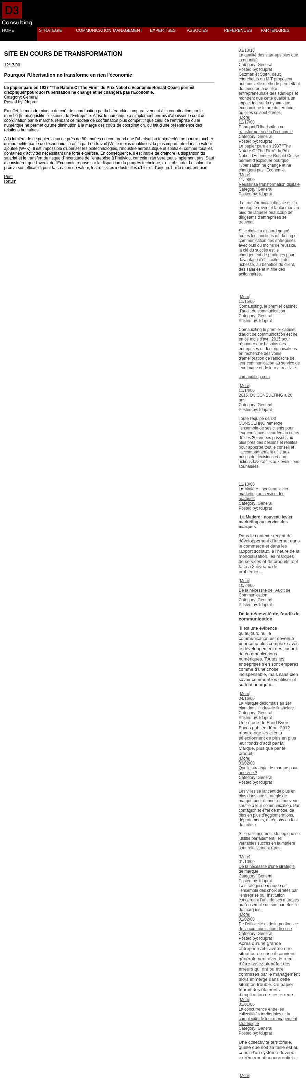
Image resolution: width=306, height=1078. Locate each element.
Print (8, 176)
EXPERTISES (163, 30)
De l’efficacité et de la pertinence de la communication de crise (268, 926)
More (244, 117)
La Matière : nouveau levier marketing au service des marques (263, 494)
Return (10, 181)
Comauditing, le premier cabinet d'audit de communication (267, 308)
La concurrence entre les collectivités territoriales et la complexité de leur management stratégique (268, 1016)
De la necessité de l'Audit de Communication (264, 593)
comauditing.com (254, 376)
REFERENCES (238, 30)
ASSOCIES (197, 30)
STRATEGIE (50, 30)
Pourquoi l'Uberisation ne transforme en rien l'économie (266, 129)
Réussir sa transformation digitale (269, 184)
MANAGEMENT (127, 30)
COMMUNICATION (92, 30)
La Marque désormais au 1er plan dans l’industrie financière (266, 705)
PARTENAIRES (275, 30)
